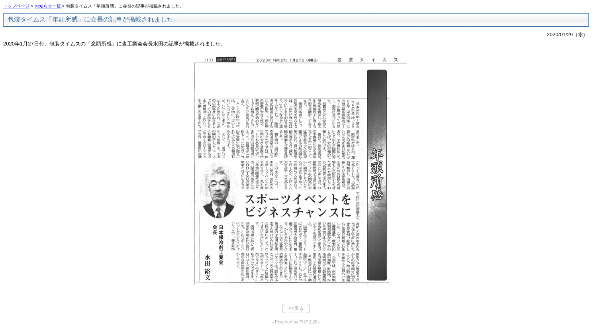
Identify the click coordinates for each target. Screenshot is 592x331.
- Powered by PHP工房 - (296, 321)
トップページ (16, 6)
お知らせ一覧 (48, 6)
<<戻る (296, 308)
